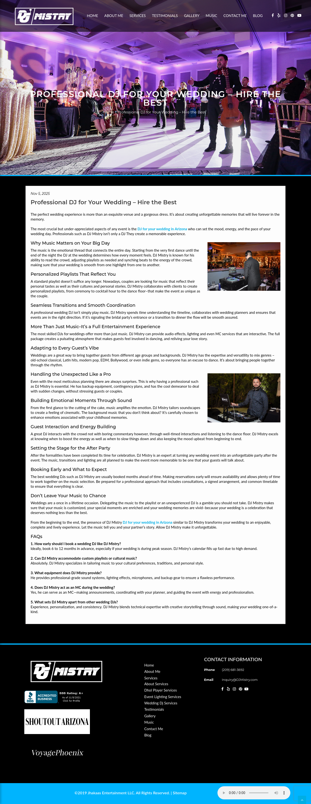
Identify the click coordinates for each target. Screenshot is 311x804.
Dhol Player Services (160, 690)
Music (211, 15)
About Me (113, 15)
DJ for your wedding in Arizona (162, 229)
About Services (156, 684)
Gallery (191, 15)
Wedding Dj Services (160, 703)
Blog (258, 15)
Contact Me (235, 15)
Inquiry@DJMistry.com (240, 680)
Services (138, 15)
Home (92, 15)
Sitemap (180, 792)
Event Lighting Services (162, 696)
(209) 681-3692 (233, 670)
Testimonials (165, 15)
